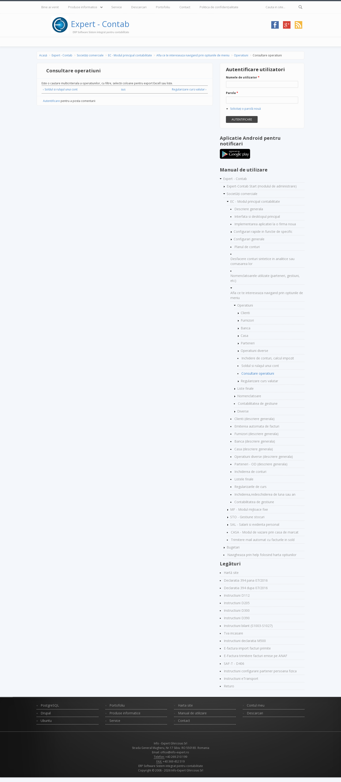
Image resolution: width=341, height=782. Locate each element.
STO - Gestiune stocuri (247, 517)
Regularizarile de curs (250, 486)
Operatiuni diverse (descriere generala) (263, 456)
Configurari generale (249, 239)
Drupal (46, 713)
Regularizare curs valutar (259, 381)
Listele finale (243, 479)
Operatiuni (241, 55)
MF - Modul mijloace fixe (249, 509)
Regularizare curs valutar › (189, 89)
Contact (184, 7)
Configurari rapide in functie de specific (263, 231)
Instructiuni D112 (237, 595)
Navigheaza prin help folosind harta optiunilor (261, 554)
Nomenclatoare (249, 396)
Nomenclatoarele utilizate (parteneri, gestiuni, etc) (265, 278)
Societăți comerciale (90, 55)
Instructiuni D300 (237, 610)
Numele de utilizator (243, 77)
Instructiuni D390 (237, 618)
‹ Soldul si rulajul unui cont (60, 89)
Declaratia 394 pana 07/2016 (246, 580)
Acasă (43, 55)
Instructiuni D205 (237, 603)
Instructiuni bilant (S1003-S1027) (248, 625)
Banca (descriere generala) (254, 441)
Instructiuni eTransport (241, 678)
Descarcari (139, 7)
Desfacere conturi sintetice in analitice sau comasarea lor (262, 261)
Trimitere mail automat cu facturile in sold (262, 539)
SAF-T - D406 (234, 663)
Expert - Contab (100, 24)
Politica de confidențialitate (219, 7)
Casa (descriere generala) (253, 449)
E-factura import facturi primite (247, 648)
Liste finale (245, 388)
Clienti (245, 313)
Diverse (243, 411)
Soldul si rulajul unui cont (260, 365)
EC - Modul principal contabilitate (130, 55)
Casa (244, 335)
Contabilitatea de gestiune (258, 403)
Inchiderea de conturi (250, 471)
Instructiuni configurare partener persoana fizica (260, 671)
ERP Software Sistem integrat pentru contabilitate (170, 766)
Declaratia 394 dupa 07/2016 (246, 588)
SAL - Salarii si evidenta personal (254, 524)
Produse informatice (82, 7)
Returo (229, 686)
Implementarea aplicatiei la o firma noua (265, 224)
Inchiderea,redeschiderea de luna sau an (264, 494)
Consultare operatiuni (257, 373)
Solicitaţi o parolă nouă (245, 109)
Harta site (185, 705)
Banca (245, 328)
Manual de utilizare (192, 713)
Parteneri (248, 343)
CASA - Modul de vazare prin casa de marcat (264, 532)
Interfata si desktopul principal (257, 216)
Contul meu (255, 705)
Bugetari (233, 547)
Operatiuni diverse (254, 350)
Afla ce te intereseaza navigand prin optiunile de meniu (192, 55)
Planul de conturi (247, 247)
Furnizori (247, 320)
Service (116, 7)
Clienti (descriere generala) (254, 418)
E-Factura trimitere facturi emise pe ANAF (255, 656)
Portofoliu (163, 7)
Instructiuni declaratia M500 (245, 640)
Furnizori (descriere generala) (256, 434)
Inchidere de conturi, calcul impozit (267, 358)
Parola (232, 93)
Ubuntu (46, 720)
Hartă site (231, 572)
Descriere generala (248, 209)
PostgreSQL (50, 705)
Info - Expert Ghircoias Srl (170, 743)
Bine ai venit (50, 7)
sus (123, 89)
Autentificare (51, 101)
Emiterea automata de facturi (256, 426)
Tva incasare (233, 633)
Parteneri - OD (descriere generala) (260, 464)
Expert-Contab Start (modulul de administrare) (262, 186)
